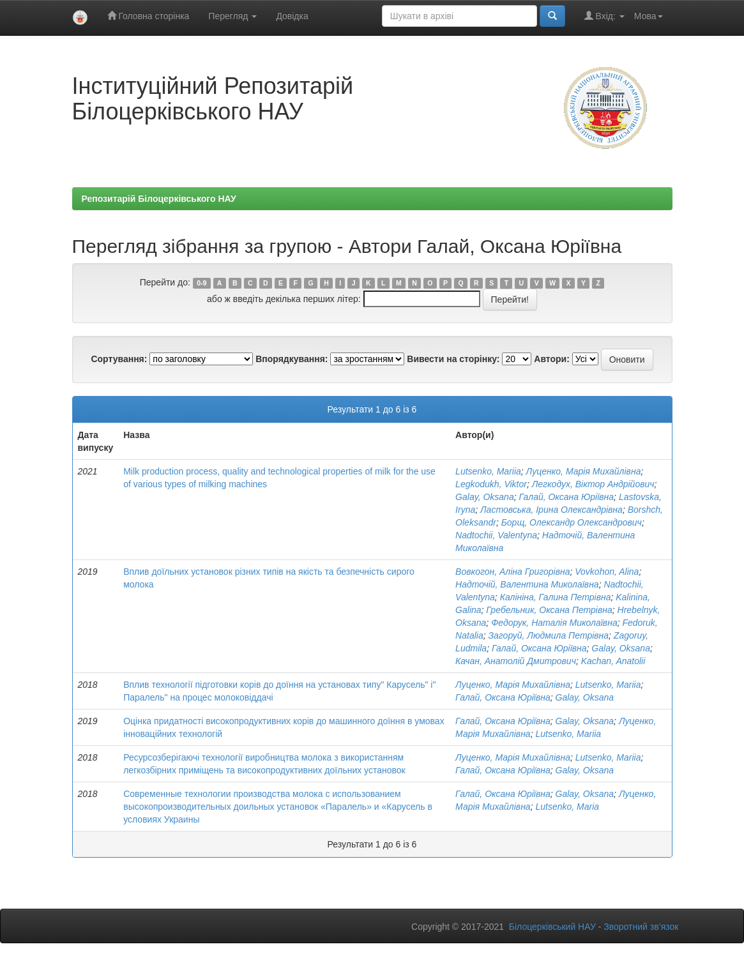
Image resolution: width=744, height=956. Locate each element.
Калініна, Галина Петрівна (555, 597)
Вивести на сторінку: (453, 359)
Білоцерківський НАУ (552, 927)
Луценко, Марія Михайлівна (583, 471)
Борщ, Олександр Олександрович (571, 522)
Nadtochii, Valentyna (496, 535)
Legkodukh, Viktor (491, 484)
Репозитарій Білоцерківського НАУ (159, 198)
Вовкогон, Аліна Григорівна (512, 571)
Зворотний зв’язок (641, 927)
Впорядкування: (291, 359)
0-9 (201, 283)
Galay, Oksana (484, 497)
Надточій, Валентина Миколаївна (527, 584)
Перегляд (232, 16)
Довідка (292, 16)
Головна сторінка (148, 15)
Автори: (552, 359)
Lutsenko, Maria (567, 806)
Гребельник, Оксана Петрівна (549, 610)
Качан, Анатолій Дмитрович (515, 661)
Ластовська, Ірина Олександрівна (551, 510)
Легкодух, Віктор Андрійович (593, 484)
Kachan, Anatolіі (613, 661)
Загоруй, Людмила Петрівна (548, 635)
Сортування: (119, 359)
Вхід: (604, 15)
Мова (648, 16)
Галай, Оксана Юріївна (566, 497)
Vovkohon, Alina (607, 571)
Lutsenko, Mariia (488, 471)
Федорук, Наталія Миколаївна (554, 623)
